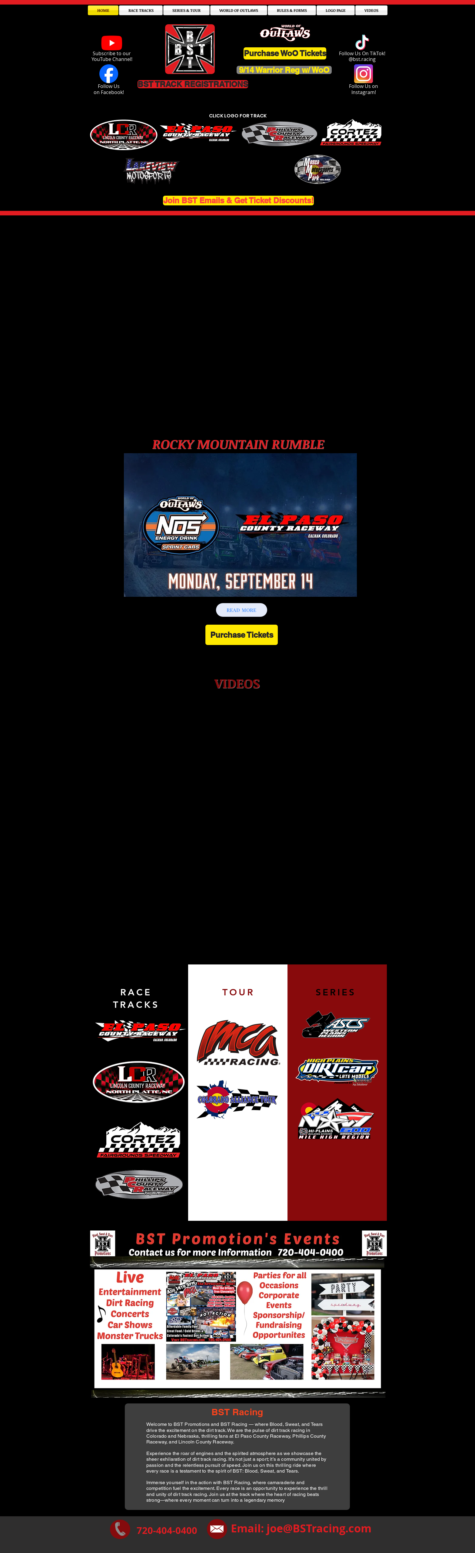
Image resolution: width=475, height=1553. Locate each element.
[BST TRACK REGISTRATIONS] (193, 84)
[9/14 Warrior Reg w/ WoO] (284, 70)
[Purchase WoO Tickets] (285, 53)
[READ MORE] (241, 610)
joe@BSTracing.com (319, 1528)
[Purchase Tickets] (241, 635)
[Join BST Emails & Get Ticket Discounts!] (238, 200)
